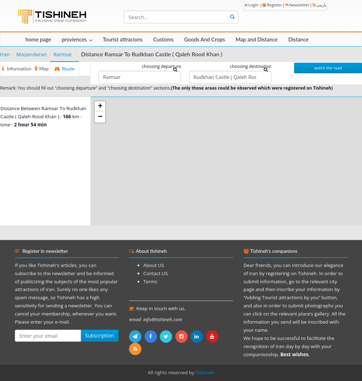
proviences (74, 39)
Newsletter (297, 4)
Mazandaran (31, 54)
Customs (163, 39)
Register (272, 4)
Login (252, 4)
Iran (5, 54)
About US (153, 265)
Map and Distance (256, 39)
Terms (150, 281)
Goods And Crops (204, 39)
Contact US (155, 273)
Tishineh (204, 372)
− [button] (100, 117)
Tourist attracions (122, 39)
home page (38, 39)
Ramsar (62, 54)
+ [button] (100, 106)
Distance (298, 39)
